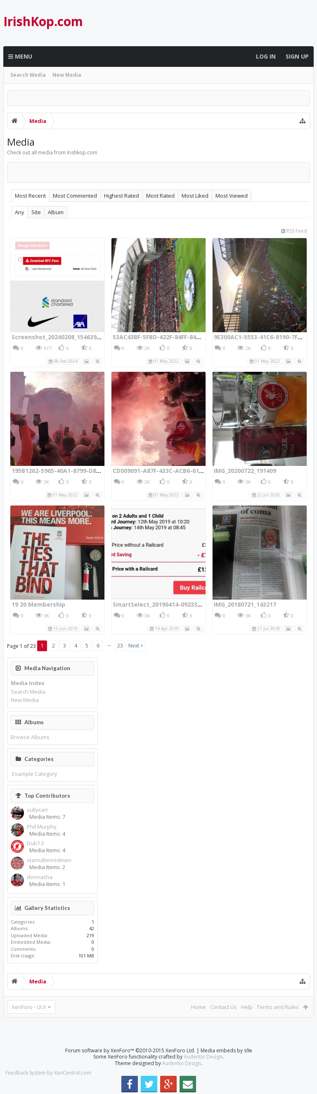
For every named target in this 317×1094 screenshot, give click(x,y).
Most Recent (30, 195)
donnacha (39, 877)
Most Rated (160, 195)
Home (198, 1007)
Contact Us (223, 1007)
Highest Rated (121, 195)
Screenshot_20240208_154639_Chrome (67, 337)
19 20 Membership (38, 604)
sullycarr (37, 809)
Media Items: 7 (47, 816)
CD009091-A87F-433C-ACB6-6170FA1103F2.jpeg (180, 471)
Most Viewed (231, 195)
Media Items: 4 (47, 833)
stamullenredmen (49, 860)
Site (36, 212)
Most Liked (195, 195)
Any (19, 212)
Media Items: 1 (47, 884)
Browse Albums (30, 737)
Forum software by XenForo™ (130, 1050)
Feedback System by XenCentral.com (48, 1072)
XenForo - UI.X (29, 1007)
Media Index (28, 683)
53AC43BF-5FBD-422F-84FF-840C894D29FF (171, 337)
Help (247, 1007)
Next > (135, 645)
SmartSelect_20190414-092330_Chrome (169, 604)
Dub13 (35, 843)
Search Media (28, 74)
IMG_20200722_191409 (245, 471)
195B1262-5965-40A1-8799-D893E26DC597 (71, 471)
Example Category (34, 773)
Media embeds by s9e (226, 1050)
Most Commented (75, 195)
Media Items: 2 (47, 867)
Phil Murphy (42, 826)
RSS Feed (294, 230)
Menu (20, 56)
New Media (66, 74)
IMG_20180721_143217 (245, 604)
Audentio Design (203, 1056)
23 (120, 645)
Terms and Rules (278, 1007)
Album (56, 212)
